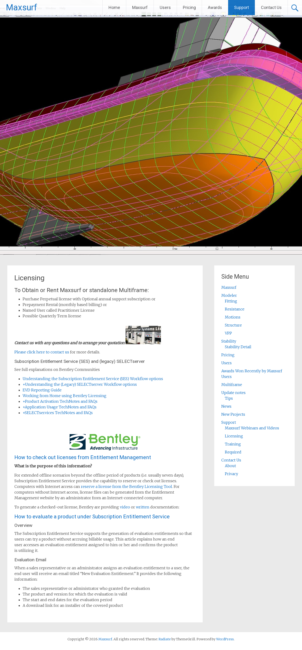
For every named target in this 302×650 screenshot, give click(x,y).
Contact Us (271, 7)
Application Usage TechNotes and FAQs (59, 407)
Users (165, 7)
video (125, 507)
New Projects (233, 414)
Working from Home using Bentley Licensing (64, 395)
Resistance (234, 309)
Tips (229, 398)
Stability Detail (238, 346)
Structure (233, 325)
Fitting (231, 301)
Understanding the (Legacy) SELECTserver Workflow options (80, 384)
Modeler (229, 295)
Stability (228, 341)
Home (114, 7)
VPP (228, 333)
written (142, 507)
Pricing (189, 7)
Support (241, 7)
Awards (215, 7)
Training (233, 444)
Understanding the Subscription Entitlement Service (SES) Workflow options (93, 378)
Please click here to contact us (41, 352)
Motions (232, 317)
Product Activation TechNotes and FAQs (60, 401)
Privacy (231, 473)
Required (233, 452)
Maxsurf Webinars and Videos (252, 428)
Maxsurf (21, 8)
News (226, 406)
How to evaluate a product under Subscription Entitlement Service (92, 517)
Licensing (234, 436)
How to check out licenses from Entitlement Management (82, 457)
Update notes (233, 392)
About (230, 465)
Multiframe (231, 384)
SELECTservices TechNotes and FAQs (58, 412)
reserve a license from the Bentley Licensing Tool (126, 486)
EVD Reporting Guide (42, 390)
